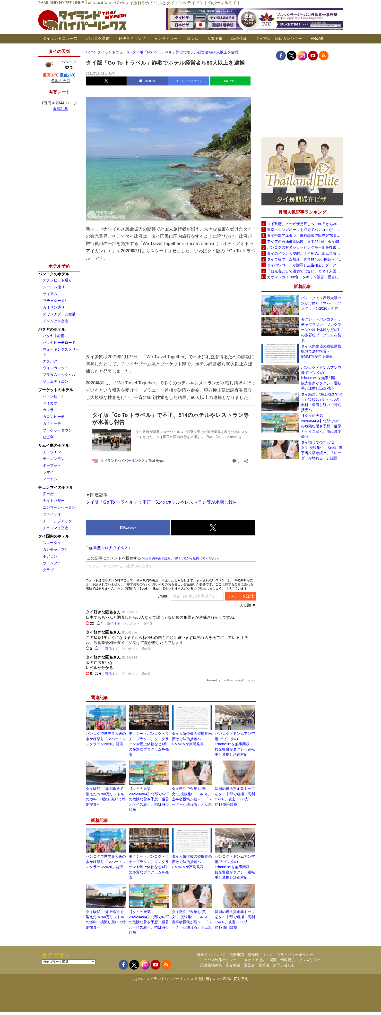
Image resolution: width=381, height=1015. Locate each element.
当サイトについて (211, 958)
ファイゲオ (52, 514)
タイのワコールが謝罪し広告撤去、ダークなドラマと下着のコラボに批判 (305, 265)
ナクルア (50, 361)
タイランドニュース (60, 38)
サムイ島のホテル (53, 445)
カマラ (48, 410)
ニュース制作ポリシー (218, 963)
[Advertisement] (171, 307)
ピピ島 (48, 437)
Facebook (147, 81)
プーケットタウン (57, 430)
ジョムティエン (55, 381)
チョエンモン (54, 459)
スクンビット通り (57, 280)
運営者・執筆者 (256, 968)
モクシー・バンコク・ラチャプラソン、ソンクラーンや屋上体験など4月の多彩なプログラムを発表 (149, 747)
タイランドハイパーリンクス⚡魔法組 (177, 982)
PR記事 (317, 38)
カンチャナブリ (55, 549)
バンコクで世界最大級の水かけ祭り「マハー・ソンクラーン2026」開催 (106, 742)
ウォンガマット (55, 368)
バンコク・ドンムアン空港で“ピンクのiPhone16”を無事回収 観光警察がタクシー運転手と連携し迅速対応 (235, 747)
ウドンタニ (52, 563)
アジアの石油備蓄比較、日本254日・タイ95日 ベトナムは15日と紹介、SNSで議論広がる (305, 241)
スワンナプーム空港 (59, 314)
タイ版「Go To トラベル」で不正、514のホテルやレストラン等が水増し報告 (161, 505)
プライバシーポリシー (295, 958)
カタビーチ (52, 423)
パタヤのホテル (51, 329)
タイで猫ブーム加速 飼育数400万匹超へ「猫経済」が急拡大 (305, 259)
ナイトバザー (54, 501)
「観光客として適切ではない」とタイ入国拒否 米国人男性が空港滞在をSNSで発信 (305, 271)
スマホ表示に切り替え (230, 982)
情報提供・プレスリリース (302, 963)
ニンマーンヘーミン (59, 507)
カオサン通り (54, 307)
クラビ (48, 570)
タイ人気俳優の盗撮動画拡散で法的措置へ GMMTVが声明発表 (192, 742)
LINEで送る (230, 81)
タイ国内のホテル (53, 536)
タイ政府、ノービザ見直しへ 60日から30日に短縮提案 (305, 224)
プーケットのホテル (55, 390)
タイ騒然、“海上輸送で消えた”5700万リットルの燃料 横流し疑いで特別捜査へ (321, 402)
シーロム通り (54, 287)
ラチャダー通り (55, 300)
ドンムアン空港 (55, 321)
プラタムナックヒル (59, 374)
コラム (192, 38)
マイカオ (50, 403)
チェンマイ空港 (55, 528)
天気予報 (214, 38)
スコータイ (52, 543)
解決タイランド (132, 38)
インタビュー (166, 38)
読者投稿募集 (211, 968)
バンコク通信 (98, 38)
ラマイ (48, 472)
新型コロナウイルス (110, 551)
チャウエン (52, 452)
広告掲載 (233, 968)
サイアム (50, 294)
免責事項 (236, 958)
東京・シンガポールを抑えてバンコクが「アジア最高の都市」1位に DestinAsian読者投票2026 (305, 230)
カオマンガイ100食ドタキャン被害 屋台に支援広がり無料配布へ (305, 277)
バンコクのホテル (53, 274)
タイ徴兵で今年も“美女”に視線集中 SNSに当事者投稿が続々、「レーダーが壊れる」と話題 (322, 450)
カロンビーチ (54, 416)
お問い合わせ (284, 968)
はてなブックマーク (189, 81)
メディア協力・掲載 (260, 963)
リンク (267, 958)
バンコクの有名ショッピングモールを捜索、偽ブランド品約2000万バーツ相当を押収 (305, 247)
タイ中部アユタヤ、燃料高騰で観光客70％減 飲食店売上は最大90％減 (305, 235)
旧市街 (48, 494)
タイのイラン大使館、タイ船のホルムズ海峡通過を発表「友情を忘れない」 (305, 253)
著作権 (253, 958)
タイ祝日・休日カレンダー (278, 38)
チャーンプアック (57, 521)
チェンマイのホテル (55, 487)
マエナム (50, 479)
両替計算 (239, 38)
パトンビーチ (54, 396)
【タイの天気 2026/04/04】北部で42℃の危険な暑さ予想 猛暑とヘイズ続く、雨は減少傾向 (149, 802)
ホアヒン (50, 556)
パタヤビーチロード (59, 342)
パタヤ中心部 (54, 336)
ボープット (52, 465)
